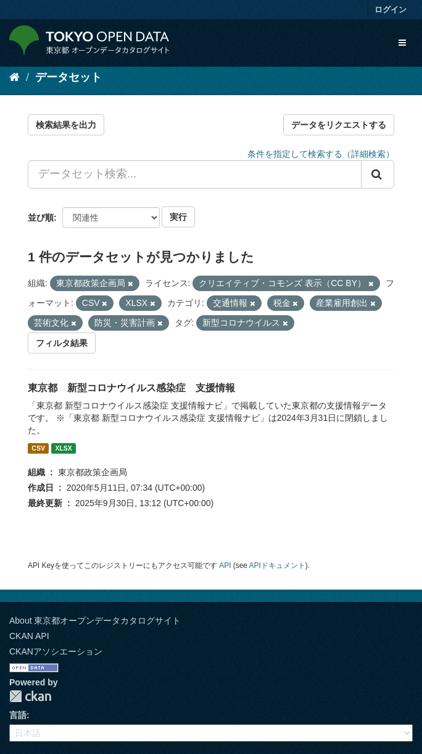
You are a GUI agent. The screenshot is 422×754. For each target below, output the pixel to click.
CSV (38, 448)
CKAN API (29, 636)
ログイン (390, 9)
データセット (68, 77)
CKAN (30, 696)
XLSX (63, 448)
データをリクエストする (338, 125)
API (225, 565)
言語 (18, 715)
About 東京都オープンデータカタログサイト (95, 620)
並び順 (41, 217)
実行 (178, 217)
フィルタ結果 (62, 343)
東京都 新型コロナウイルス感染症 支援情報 (131, 388)
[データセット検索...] (195, 174)
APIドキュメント (277, 565)
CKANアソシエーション (55, 651)
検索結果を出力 (66, 125)
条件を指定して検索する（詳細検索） (320, 154)
